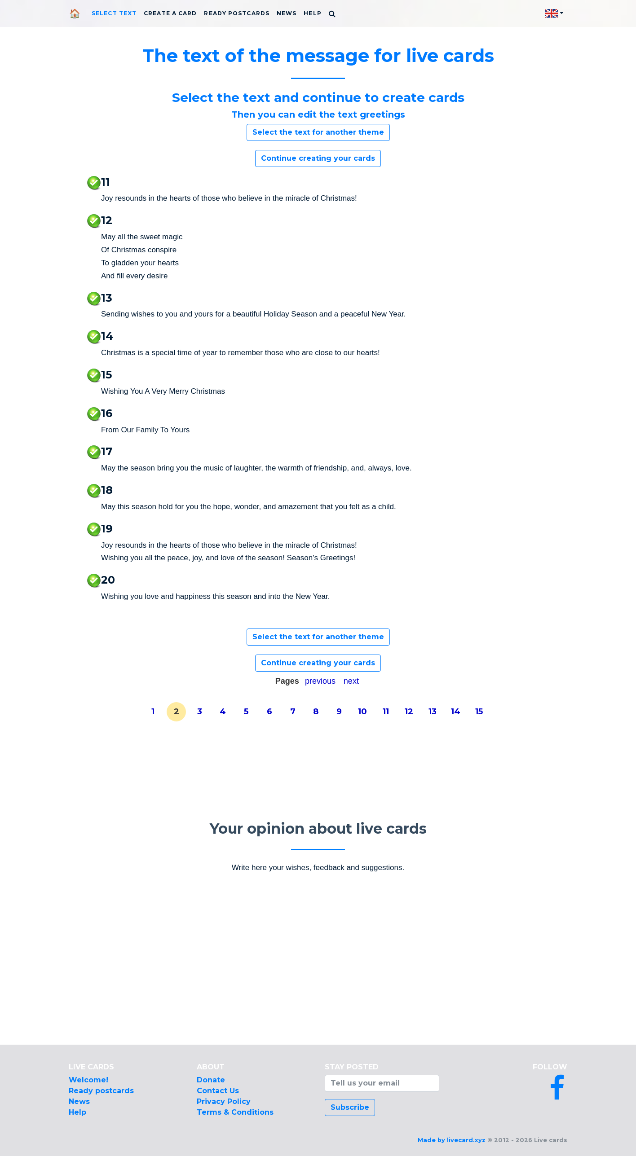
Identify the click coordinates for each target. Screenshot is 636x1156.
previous (320, 681)
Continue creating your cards (318, 158)
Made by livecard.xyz (452, 1140)
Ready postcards (236, 13)
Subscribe (350, 1107)
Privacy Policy (224, 1101)
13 (432, 711)
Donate (211, 1080)
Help (312, 13)
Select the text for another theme (318, 132)
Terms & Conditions (235, 1112)
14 (455, 711)
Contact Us (218, 1090)
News (286, 13)
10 (362, 711)
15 (479, 711)
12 (409, 711)
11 (386, 711)
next (351, 681)
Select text (114, 13)
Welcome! (88, 1080)
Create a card (170, 13)
